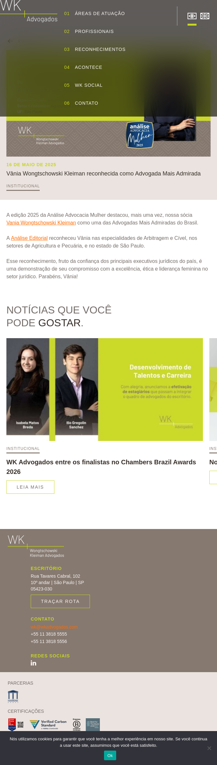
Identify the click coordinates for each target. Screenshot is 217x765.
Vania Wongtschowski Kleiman (41, 222)
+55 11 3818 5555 (49, 634)
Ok (110, 755)
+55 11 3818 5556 (49, 641)
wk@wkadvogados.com (54, 627)
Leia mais (30, 487)
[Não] (209, 748)
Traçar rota (60, 601)
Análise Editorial (29, 238)
